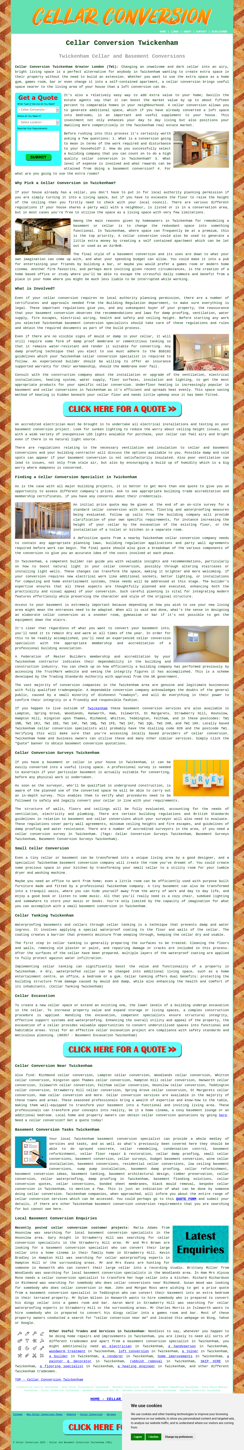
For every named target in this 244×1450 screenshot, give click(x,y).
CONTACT (201, 31)
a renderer (112, 1356)
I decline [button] (153, 1436)
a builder (58, 1356)
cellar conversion (189, 105)
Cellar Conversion (91, 1414)
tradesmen (79, 1341)
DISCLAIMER (219, 31)
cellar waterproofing (62, 1179)
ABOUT (187, 31)
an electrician (117, 1346)
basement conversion (114, 1204)
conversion (146, 254)
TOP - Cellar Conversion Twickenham (49, 1380)
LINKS (175, 31)
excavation (105, 1015)
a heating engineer (136, 1366)
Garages (111, 1414)
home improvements (175, 1356)
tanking (74, 943)
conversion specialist (139, 1139)
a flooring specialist (61, 1366)
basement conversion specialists (120, 1233)
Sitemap (17, 1414)
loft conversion (133, 1351)
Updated (71, 1414)
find (30, 1075)
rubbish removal (146, 1361)
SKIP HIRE (211, 1361)
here (223, 1115)
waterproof (110, 930)
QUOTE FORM (186, 1199)
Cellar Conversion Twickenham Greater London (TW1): (67, 67)
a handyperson (182, 1346)
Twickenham (98, 708)
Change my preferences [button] (179, 1436)
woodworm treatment (67, 1351)
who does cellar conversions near (128, 1283)
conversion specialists (105, 323)
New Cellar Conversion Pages (44, 1414)
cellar (80, 192)
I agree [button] (138, 1436)
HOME (163, 31)
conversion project (51, 429)
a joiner (190, 1351)
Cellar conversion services (133, 1095)
